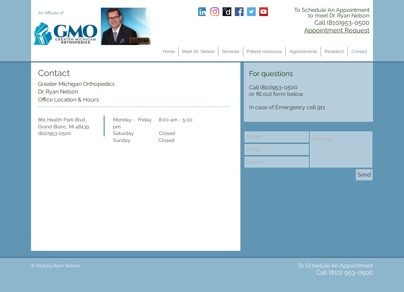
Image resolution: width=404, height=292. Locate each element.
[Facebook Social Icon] (239, 11)
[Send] (364, 174)
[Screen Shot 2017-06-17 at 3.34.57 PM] (227, 11)
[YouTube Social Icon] (263, 11)
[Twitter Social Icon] (251, 11)
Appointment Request (336, 30)
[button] (230, 52)
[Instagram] (214, 11)
